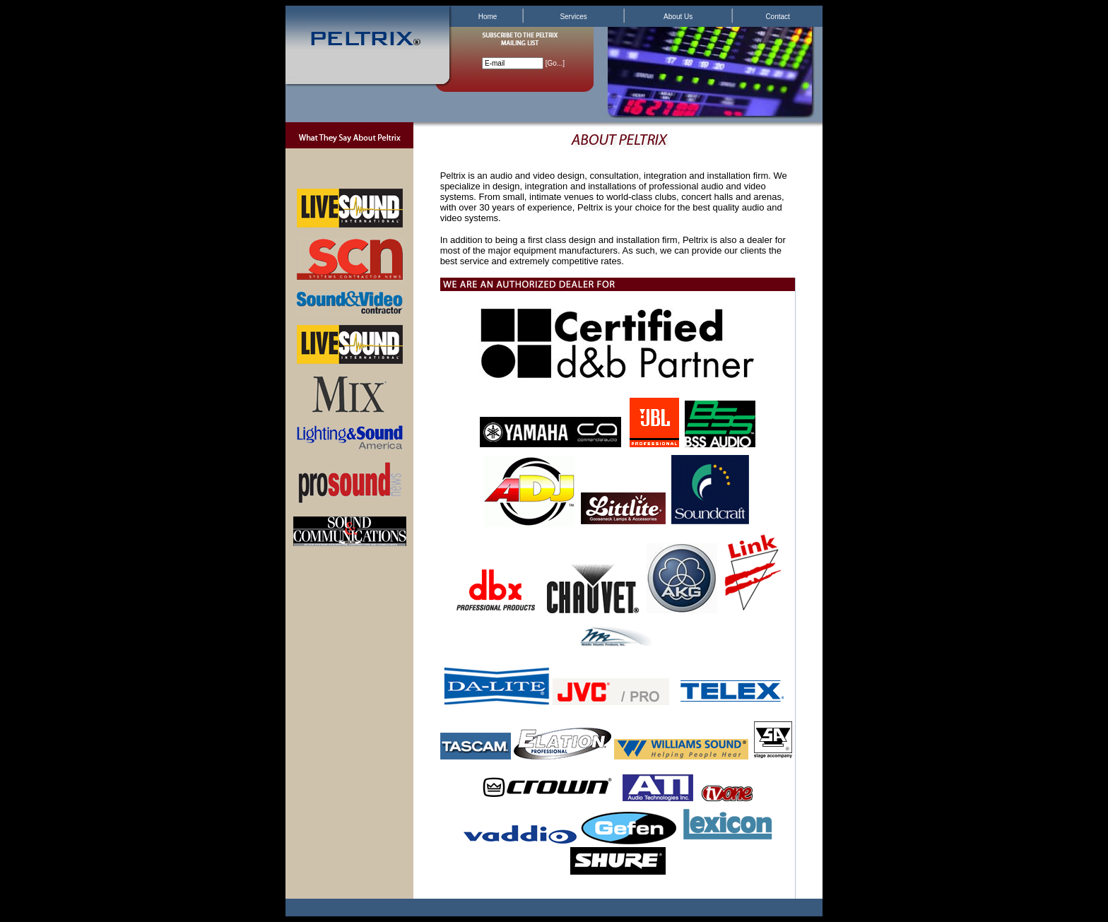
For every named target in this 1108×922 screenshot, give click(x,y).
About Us (678, 16)
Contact (777, 16)
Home (487, 16)
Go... (555, 63)
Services (573, 16)
